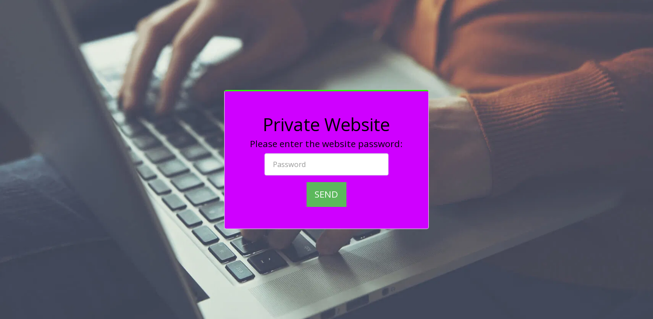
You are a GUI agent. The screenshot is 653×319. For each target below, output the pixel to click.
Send (326, 194)
